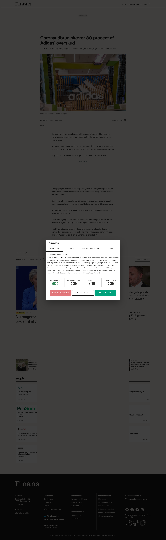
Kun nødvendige (61, 293)
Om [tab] (111, 248)
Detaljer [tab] (72, 248)
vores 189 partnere (59, 258)
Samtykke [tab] (54, 248)
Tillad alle (105, 293)
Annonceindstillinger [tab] (92, 248)
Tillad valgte (83, 293)
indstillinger (108, 268)
